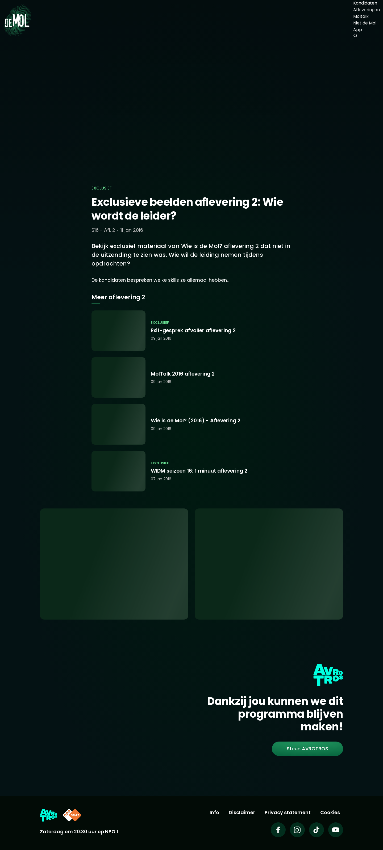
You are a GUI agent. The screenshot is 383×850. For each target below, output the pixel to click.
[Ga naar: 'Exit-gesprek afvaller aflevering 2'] (191, 330)
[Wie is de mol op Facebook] (278, 829)
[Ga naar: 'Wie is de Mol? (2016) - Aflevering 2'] (191, 424)
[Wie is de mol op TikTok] (316, 829)
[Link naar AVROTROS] (48, 815)
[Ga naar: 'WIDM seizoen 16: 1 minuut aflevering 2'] (191, 471)
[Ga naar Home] (17, 20)
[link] (307, 749)
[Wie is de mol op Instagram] (297, 829)
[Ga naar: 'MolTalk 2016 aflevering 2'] (191, 377)
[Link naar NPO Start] (72, 815)
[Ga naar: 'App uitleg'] (114, 564)
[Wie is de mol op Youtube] (335, 829)
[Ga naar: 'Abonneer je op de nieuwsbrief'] (269, 564)
